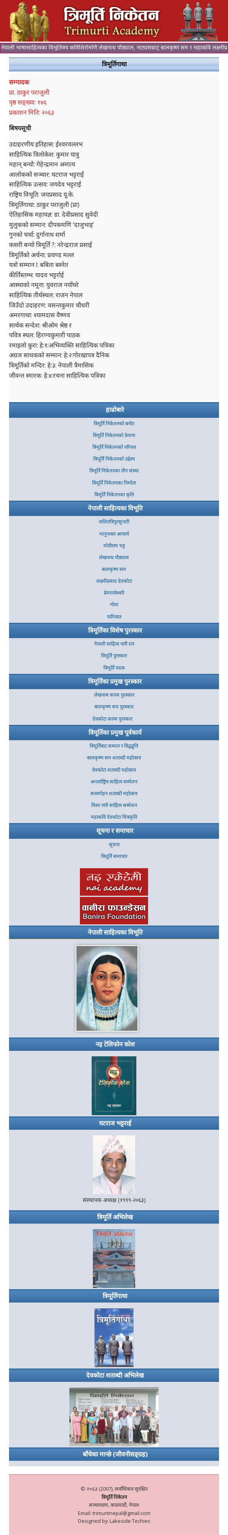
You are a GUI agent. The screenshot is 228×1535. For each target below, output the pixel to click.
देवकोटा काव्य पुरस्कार (114, 718)
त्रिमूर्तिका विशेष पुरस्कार (115, 630)
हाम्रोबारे (115, 409)
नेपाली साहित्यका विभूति (115, 508)
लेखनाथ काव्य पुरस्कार (114, 695)
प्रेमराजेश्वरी (114, 592)
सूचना (114, 844)
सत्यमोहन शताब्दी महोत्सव (114, 793)
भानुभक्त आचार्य (114, 534)
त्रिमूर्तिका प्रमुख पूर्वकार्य (115, 732)
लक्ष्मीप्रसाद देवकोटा (114, 581)
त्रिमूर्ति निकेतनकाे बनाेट (114, 423)
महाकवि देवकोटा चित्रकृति (114, 817)
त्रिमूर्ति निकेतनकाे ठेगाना (114, 435)
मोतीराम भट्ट (114, 545)
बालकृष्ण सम (114, 569)
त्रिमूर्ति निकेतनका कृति (114, 494)
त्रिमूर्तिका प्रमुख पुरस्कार (115, 681)
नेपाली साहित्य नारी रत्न (114, 643)
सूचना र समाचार (115, 830)
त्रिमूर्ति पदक (114, 667)
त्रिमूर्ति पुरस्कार (114, 655)
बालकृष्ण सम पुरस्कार (114, 706)
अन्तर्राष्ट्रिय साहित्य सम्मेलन (114, 781)
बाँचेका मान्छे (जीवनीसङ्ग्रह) (115, 1454)
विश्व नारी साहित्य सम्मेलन (114, 805)
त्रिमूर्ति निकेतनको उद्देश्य (114, 459)
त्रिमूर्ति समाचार (114, 856)
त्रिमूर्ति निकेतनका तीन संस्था (114, 470)
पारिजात (114, 616)
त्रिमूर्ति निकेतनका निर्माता (114, 482)
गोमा (114, 604)
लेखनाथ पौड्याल (114, 557)
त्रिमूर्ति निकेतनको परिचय (114, 447)
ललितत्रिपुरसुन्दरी (114, 521)
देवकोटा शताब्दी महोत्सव (114, 770)
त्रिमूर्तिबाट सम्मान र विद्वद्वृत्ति (114, 746)
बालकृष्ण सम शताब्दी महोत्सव (114, 757)
